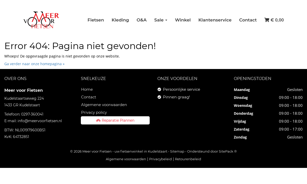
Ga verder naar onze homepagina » (34, 63)
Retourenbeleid (188, 159)
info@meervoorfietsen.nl (40, 121)
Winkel (183, 19)
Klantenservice (215, 19)
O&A (142, 19)
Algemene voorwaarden (104, 104)
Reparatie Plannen (115, 120)
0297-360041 (32, 114)
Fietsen (95, 19)
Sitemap (177, 151)
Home (87, 89)
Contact (248, 19)
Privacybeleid (160, 159)
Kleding (120, 19)
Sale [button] (160, 19)
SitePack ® (228, 151)
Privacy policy (94, 112)
